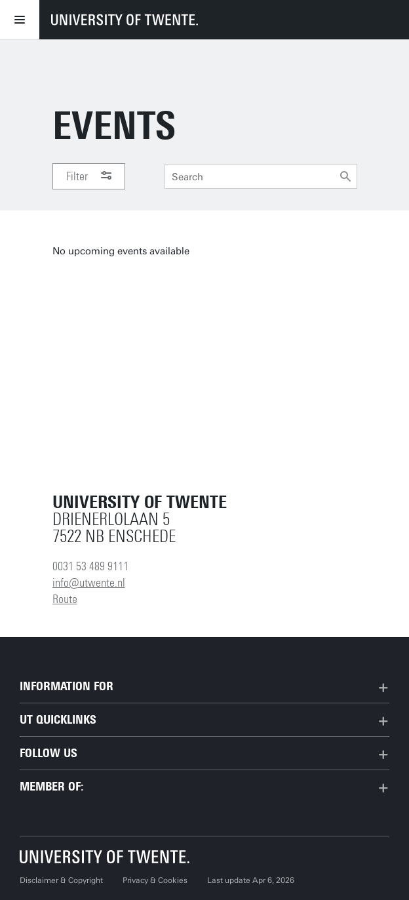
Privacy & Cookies (155, 880)
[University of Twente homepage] (124, 19)
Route (64, 599)
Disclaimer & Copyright (61, 880)
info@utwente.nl (88, 583)
